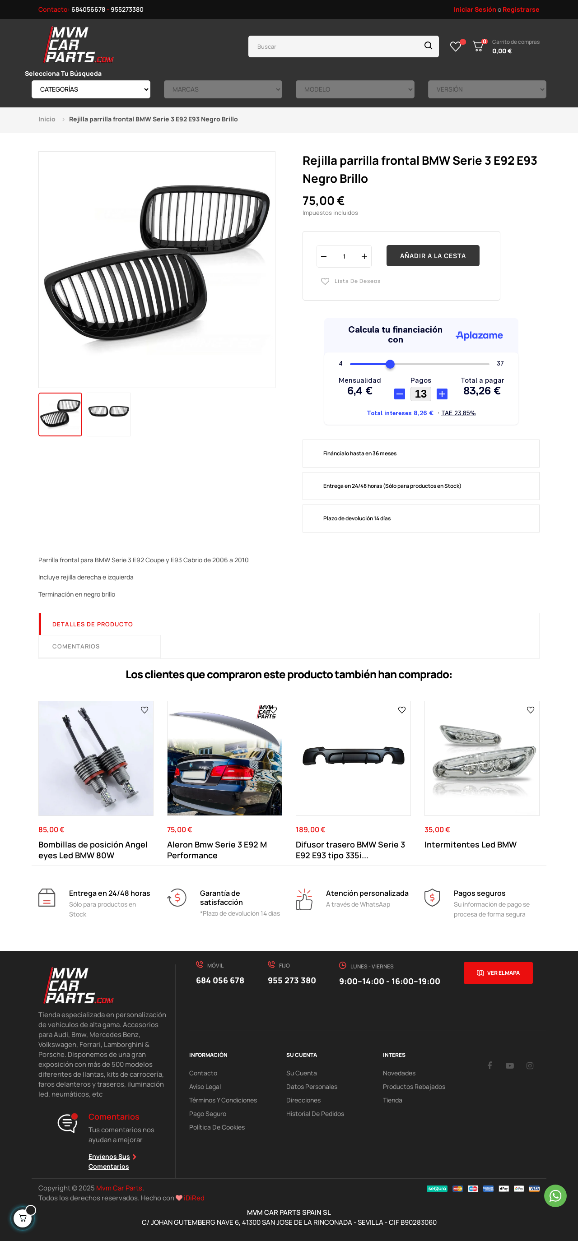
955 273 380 (292, 980)
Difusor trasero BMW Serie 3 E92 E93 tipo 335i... (350, 850)
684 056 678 (220, 980)
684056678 (88, 9)
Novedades (399, 1073)
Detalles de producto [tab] (92, 624)
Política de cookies (217, 1127)
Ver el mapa (503, 973)
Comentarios (76, 646)
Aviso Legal (205, 1086)
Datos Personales (311, 1086)
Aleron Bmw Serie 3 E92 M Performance (217, 850)
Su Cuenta (301, 1073)
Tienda (392, 1100)
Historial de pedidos (315, 1113)
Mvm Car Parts (119, 1188)
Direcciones (303, 1100)
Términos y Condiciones (223, 1100)
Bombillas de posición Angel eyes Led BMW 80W (93, 850)
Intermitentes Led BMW (470, 844)
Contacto (203, 1073)
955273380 (127, 9)
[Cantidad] (344, 256)
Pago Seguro (207, 1113)
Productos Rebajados (414, 1086)
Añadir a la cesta (433, 255)
